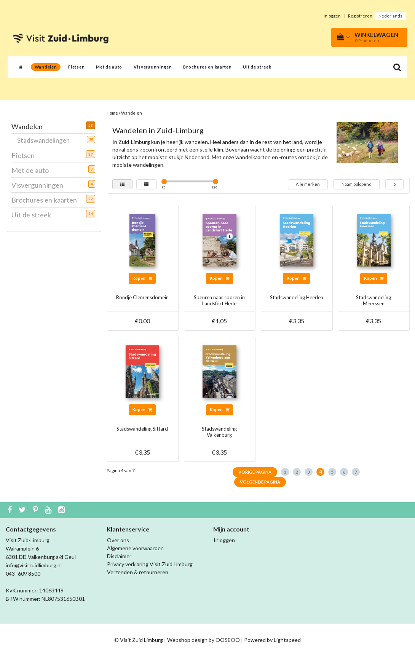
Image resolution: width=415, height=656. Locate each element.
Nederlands (390, 15)
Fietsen (76, 66)
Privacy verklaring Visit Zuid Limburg (150, 564)
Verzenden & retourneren (137, 572)
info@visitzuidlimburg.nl (34, 565)
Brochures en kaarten (207, 66)
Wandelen (46, 66)
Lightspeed (287, 640)
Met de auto (109, 66)
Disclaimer (119, 556)
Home (112, 112)
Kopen (142, 278)
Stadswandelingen (46, 140)
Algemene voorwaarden (135, 548)
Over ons (118, 540)
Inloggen (332, 15)
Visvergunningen (153, 66)
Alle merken (308, 184)
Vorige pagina (254, 471)
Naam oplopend (357, 184)
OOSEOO (227, 640)
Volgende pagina (260, 481)
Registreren (360, 15)
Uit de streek (257, 66)
